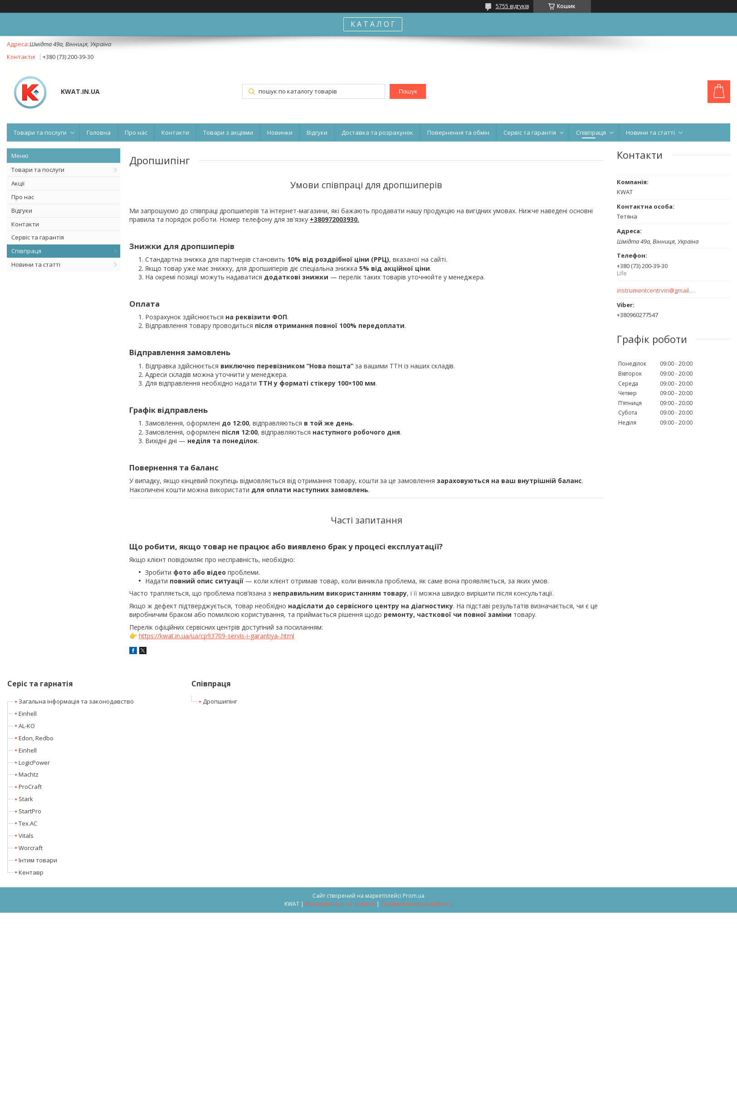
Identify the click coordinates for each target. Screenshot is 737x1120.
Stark (26, 799)
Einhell (28, 713)
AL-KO (27, 726)
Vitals (26, 835)
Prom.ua (414, 896)
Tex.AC (28, 823)
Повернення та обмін (458, 132)
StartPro (30, 811)
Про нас (136, 132)
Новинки (280, 132)
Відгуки (317, 132)
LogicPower (34, 762)
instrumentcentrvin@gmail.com (656, 290)
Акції (17, 183)
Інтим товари (38, 860)
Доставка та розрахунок (377, 132)
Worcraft (31, 848)
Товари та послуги (40, 132)
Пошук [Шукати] (408, 91)
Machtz (29, 774)
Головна (99, 132)
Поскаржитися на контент (340, 904)
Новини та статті (650, 132)
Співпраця (591, 132)
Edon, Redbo (36, 738)
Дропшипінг (220, 701)
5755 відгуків (512, 6)
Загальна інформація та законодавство (76, 701)
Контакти (175, 132)
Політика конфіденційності (417, 904)
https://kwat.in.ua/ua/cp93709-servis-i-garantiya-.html (216, 635)
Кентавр (31, 872)
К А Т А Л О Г (373, 24)
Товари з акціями (228, 132)
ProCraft (30, 787)
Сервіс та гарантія (529, 132)
